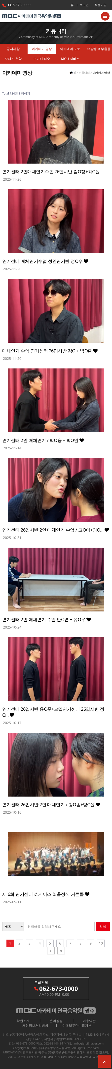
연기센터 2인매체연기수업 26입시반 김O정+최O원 (51, 171)
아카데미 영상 (42, 49)
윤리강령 (56, 1021)
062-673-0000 (19, 4)
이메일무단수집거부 (76, 1025)
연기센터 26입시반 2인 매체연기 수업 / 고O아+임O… (55, 530)
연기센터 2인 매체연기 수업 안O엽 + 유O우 (46, 619)
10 (101, 943)
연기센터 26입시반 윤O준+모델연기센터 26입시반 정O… (53, 712)
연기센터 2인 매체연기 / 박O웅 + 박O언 (43, 440)
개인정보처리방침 (35, 1025)
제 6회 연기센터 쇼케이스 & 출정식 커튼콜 (45, 894)
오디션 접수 (41, 58)
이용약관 (89, 1021)
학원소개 (23, 1021)
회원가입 (101, 5)
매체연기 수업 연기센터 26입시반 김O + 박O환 (49, 351)
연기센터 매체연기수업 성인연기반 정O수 (45, 261)
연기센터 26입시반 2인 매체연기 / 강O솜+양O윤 (51, 804)
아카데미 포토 (70, 49)
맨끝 (61, 950)
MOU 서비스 (70, 58)
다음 (51, 950)
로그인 (84, 5)
